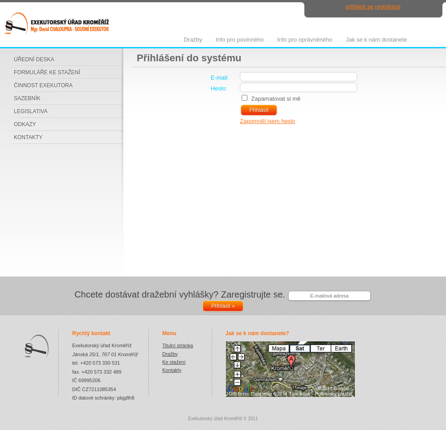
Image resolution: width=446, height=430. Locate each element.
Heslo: (219, 88)
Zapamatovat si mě (275, 98)
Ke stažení (174, 362)
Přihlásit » (223, 306)
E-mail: (220, 77)
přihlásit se (359, 6)
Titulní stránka (177, 345)
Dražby (170, 354)
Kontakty (172, 370)
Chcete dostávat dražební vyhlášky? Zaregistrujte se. (179, 294)
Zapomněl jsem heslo (267, 121)
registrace (388, 6)
